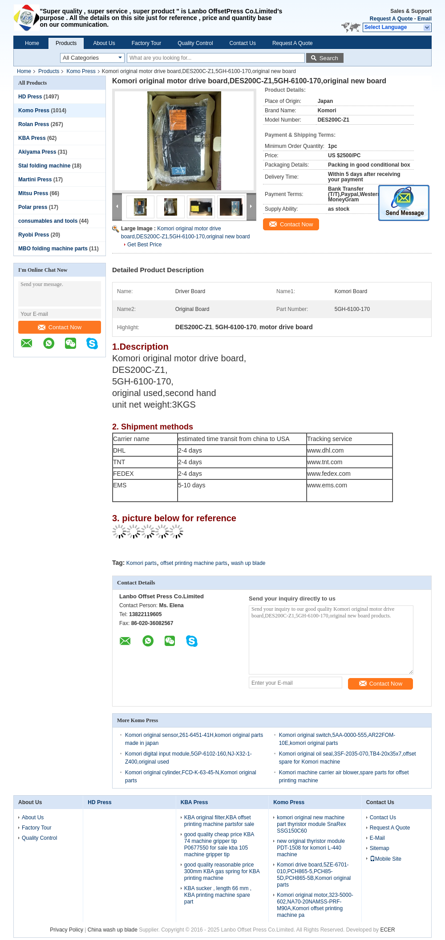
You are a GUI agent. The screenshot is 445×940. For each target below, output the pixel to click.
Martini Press (35, 179)
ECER (387, 930)
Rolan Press (33, 124)
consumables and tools (47, 221)
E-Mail (377, 838)
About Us (104, 43)
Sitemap (379, 848)
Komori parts (141, 563)
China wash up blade (113, 930)
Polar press (32, 207)
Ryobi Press (33, 235)
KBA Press (32, 138)
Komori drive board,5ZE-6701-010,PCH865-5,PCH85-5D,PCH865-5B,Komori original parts (314, 875)
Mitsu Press (33, 193)
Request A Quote (391, 19)
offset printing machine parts (193, 563)
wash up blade (248, 563)
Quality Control (195, 43)
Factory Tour (146, 43)
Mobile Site (385, 859)
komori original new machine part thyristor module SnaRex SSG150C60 (311, 824)
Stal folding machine (44, 166)
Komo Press (80, 71)
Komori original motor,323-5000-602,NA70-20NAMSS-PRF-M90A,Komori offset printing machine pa (315, 905)
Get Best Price (144, 244)
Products (66, 43)
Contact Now (59, 327)
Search (329, 58)
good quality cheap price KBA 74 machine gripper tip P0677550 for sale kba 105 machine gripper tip (219, 844)
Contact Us (243, 43)
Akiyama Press (37, 152)
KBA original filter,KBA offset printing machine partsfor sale (219, 820)
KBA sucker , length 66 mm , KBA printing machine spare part (217, 895)
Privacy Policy (66, 930)
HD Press (30, 97)
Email (424, 19)
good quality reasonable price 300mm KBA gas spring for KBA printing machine (221, 871)
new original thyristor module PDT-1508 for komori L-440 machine (311, 848)
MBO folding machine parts (53, 248)
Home (32, 43)
